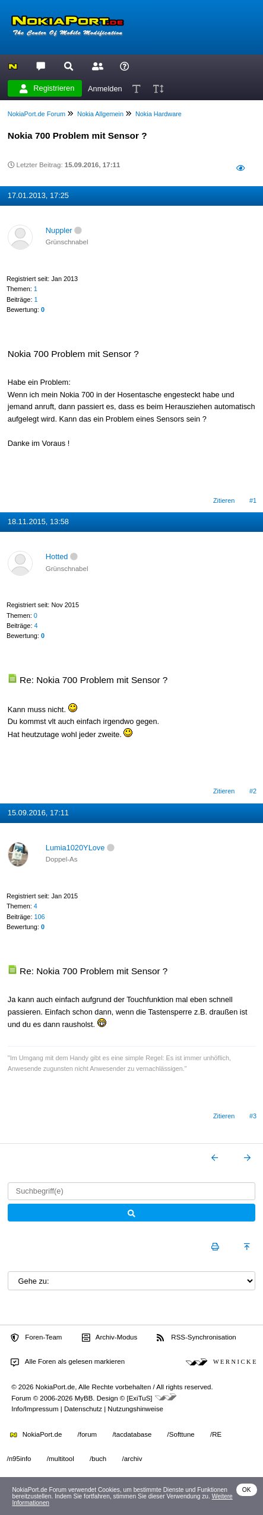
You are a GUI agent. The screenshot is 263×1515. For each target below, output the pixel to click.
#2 (252, 791)
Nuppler (59, 230)
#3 (252, 1115)
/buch (98, 1458)
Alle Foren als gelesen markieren (68, 1362)
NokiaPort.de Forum (36, 113)
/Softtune (181, 1434)
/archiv (132, 1458)
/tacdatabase (131, 1434)
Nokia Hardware (158, 113)
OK (246, 1490)
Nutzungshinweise (135, 1408)
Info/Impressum (34, 1408)
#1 (252, 500)
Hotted (57, 556)
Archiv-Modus (110, 1338)
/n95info (19, 1458)
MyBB (84, 1398)
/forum (87, 1434)
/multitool (60, 1458)
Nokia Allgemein (100, 113)
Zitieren (224, 500)
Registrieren (47, 88)
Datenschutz (83, 1408)
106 (39, 916)
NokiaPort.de (36, 1434)
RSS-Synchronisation (196, 1338)
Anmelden (105, 88)
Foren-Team (36, 1338)
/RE (215, 1434)
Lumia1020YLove (75, 847)
